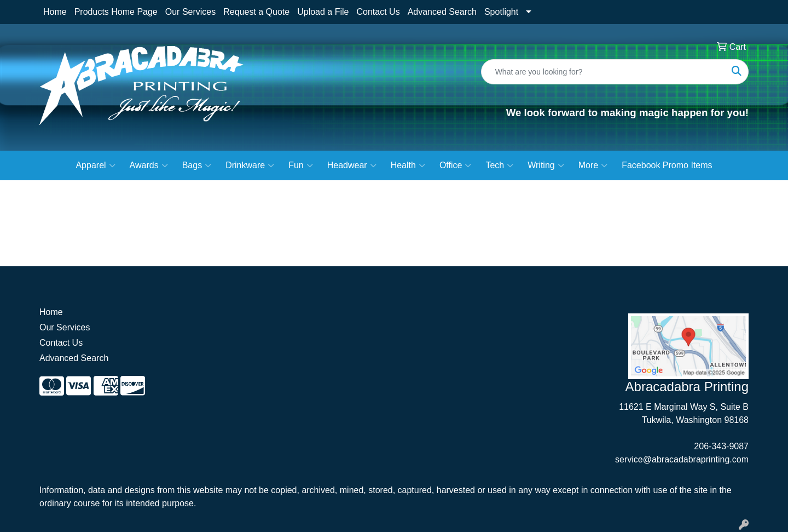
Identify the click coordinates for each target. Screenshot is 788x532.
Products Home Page (116, 11)
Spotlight (501, 11)
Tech (499, 165)
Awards (149, 165)
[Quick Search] (603, 71)
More (592, 165)
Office (455, 165)
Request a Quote (256, 11)
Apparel (95, 165)
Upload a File (323, 11)
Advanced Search (442, 11)
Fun (300, 165)
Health (408, 165)
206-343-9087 (721, 446)
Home (55, 11)
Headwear (351, 165)
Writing (546, 165)
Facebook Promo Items (667, 165)
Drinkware (249, 165)
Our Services (190, 11)
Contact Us (377, 11)
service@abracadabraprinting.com (682, 459)
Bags (196, 165)
